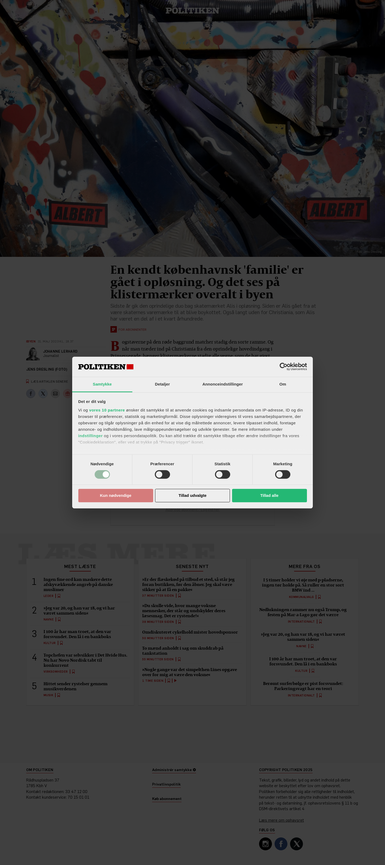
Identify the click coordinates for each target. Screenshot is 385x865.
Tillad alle (269, 495)
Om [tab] (282, 384)
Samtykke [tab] (102, 384)
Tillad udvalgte (193, 495)
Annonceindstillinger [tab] (222, 384)
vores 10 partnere (107, 410)
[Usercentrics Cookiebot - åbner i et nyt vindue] (283, 367)
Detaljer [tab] (162, 384)
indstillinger (90, 435)
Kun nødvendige (116, 495)
